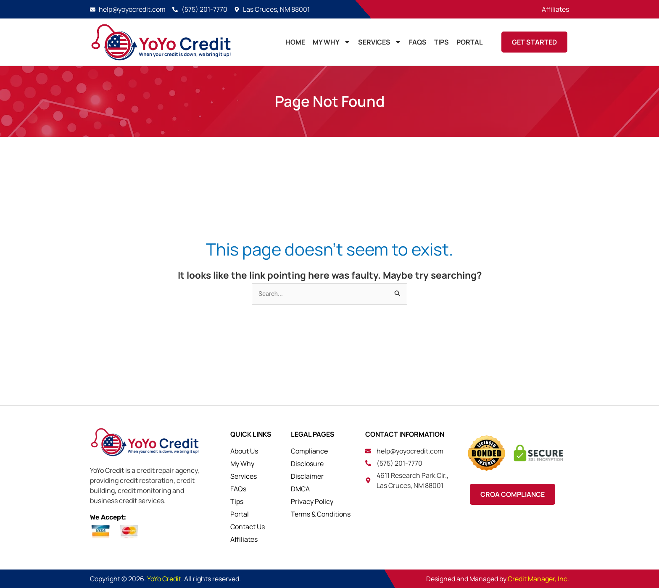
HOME (295, 42)
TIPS (441, 42)
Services (379, 42)
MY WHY (332, 42)
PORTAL (469, 42)
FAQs (418, 42)
